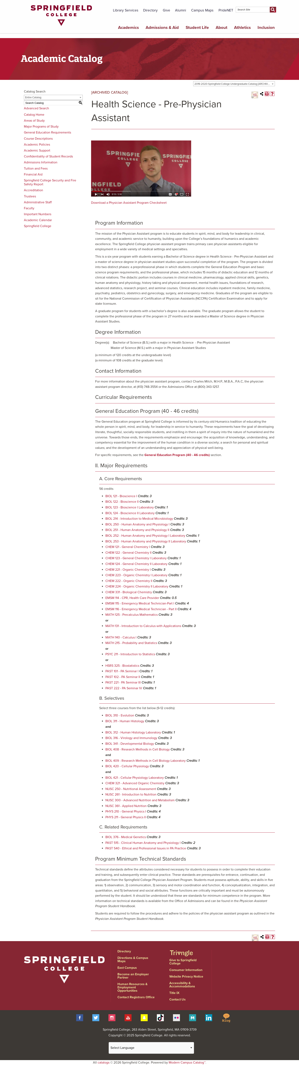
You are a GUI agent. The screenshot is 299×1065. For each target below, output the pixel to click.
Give (166, 10)
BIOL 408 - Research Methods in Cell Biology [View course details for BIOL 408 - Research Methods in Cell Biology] (137, 749)
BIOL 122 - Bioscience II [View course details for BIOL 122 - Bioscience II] (122, 502)
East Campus (127, 968)
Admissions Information (40, 162)
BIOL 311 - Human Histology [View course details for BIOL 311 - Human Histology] (124, 721)
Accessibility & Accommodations (182, 984)
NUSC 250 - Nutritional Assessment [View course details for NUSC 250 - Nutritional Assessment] (130, 789)
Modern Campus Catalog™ (187, 1062)
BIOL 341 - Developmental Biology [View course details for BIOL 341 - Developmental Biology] (129, 744)
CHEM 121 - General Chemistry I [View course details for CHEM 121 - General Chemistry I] (127, 547)
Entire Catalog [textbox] (33, 97)
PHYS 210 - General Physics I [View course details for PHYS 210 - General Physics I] (125, 811)
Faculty (29, 208)
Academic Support (37, 150)
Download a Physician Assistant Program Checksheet (129, 203)
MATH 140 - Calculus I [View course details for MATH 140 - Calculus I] (120, 637)
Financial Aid (33, 174)
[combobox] (234, 83)
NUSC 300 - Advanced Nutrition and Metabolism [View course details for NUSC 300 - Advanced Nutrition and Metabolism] (140, 800)
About (221, 27)
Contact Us (177, 999)
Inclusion (266, 27)
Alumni (180, 10)
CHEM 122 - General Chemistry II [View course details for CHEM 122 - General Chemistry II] (128, 553)
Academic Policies (37, 145)
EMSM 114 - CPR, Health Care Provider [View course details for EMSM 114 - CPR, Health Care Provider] (132, 598)
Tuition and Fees (36, 168)
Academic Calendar (38, 220)
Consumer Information (185, 970)
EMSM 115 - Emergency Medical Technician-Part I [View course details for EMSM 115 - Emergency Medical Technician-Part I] (139, 603)
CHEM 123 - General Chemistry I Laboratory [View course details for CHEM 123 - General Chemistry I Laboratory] (136, 558)
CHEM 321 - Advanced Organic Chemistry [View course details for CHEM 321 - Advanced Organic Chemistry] (134, 783)
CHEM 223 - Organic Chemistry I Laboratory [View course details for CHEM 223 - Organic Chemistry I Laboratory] (136, 575)
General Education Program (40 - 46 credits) (177, 455)
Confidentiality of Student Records (48, 156)
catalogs (103, 1062)
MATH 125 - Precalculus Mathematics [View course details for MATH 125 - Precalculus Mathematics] (131, 615)
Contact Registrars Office (136, 997)
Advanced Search (36, 108)
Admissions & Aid (162, 27)
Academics (128, 27)
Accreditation (33, 190)
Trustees (30, 196)
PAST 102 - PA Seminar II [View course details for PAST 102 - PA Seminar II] (122, 677)
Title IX (174, 993)
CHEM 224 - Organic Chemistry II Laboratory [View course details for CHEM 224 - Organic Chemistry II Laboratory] (136, 586)
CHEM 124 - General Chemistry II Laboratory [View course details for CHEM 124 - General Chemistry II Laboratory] (136, 564)
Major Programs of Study (41, 126)
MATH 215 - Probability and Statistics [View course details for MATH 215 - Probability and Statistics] (131, 643)
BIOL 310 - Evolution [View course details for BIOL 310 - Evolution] (119, 715)
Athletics (242, 27)
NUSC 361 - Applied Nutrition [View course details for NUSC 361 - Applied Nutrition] (126, 806)
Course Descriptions (38, 139)
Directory (150, 10)
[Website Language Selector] (151, 1048)
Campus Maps (202, 10)
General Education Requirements (47, 132)
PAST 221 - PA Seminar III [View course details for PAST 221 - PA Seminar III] (123, 682)
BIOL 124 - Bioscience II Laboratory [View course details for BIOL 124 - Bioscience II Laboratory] (130, 513)
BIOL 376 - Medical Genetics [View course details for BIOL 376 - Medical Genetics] (125, 837)
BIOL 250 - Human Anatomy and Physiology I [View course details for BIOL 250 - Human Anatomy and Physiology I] (137, 524)
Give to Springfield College (182, 961)
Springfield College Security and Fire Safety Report (50, 182)
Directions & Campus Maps (132, 959)
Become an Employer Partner (133, 976)
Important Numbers (37, 214)
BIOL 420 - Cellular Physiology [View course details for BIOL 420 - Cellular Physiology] (127, 766)
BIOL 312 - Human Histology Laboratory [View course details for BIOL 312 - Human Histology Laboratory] (133, 732)
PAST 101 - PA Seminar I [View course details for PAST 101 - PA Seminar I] (121, 671)
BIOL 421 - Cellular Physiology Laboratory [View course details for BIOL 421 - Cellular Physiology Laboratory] (134, 778)
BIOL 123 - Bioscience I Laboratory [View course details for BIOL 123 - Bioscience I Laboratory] (129, 507)
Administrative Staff (38, 202)
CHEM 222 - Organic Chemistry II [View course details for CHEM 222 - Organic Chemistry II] (128, 581)
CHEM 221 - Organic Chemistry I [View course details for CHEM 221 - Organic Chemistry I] (128, 570)
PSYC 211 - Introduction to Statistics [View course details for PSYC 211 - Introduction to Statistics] (130, 654)
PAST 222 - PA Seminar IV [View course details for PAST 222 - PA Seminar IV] (123, 688)
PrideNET (226, 10)
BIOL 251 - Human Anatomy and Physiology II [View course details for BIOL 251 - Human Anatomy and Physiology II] (137, 530)
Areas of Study (34, 121)
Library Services (125, 10)
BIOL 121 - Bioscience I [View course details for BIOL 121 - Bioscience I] (121, 496)
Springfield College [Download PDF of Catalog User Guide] (37, 226)
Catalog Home (34, 115)
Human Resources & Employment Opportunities (132, 987)
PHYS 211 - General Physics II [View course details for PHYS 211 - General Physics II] (125, 817)
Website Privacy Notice (186, 976)
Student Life (197, 27)
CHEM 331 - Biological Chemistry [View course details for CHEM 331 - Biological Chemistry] (128, 592)
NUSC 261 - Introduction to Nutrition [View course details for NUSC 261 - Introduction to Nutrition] (130, 794)
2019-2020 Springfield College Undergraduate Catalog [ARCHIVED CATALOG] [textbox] (234, 84)
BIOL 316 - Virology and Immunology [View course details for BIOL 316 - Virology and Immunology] (131, 738)
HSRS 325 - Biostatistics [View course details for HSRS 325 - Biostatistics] (122, 666)
